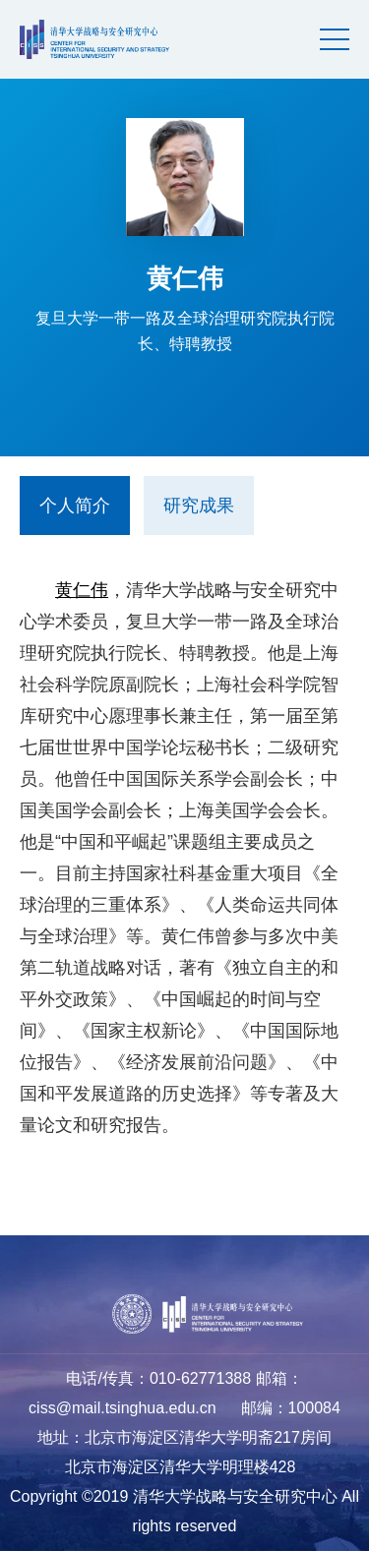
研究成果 (198, 505)
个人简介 (74, 505)
